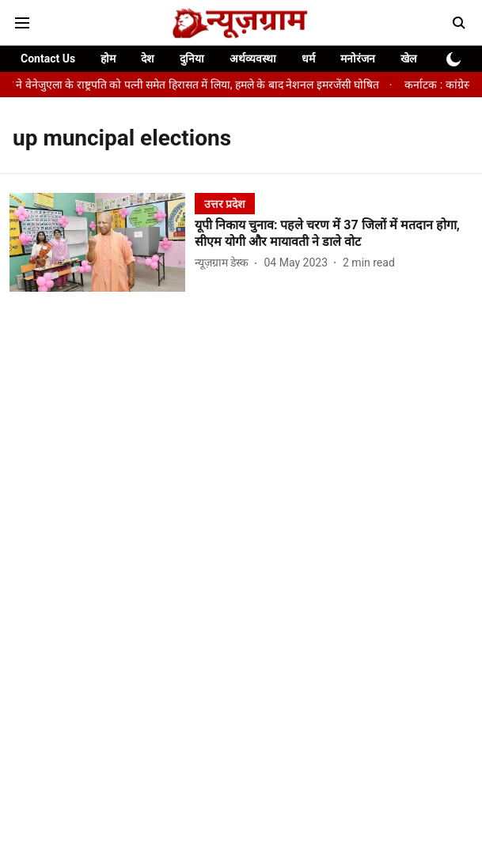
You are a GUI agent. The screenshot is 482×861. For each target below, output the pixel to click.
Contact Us (48, 58)
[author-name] (225, 263)
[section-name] (225, 203)
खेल (408, 58)
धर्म (308, 58)
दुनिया (192, 58)
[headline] (334, 234)
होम (108, 58)
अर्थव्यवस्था (253, 58)
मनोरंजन (357, 58)
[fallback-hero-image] (102, 242)
